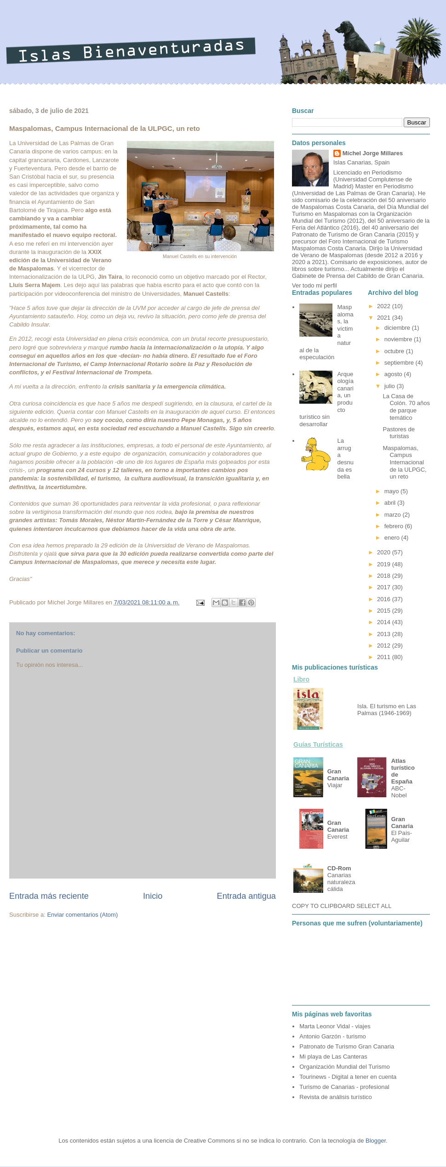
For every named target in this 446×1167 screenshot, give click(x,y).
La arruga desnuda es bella (345, 458)
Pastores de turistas (398, 433)
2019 (384, 564)
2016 (384, 599)
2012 (384, 645)
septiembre (400, 362)
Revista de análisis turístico (335, 1097)
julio (390, 386)
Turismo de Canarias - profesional (344, 1086)
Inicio (152, 896)
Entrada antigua (246, 896)
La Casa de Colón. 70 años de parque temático (406, 407)
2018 (384, 575)
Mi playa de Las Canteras (333, 1056)
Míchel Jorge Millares (373, 153)
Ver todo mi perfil (314, 285)
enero (392, 537)
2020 (384, 552)
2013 (384, 634)
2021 (384, 317)
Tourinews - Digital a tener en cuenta (347, 1076)
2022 (384, 306)
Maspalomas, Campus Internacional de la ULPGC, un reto (404, 462)
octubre (395, 351)
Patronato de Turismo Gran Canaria (346, 1046)
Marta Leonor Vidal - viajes (334, 1026)
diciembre (398, 327)
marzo (393, 514)
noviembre (399, 339)
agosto (394, 374)
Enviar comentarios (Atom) (82, 914)
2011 (384, 657)
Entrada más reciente (49, 896)
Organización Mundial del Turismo (344, 1066)
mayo (392, 491)
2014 (384, 622)
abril (390, 502)
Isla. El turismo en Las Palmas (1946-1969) (386, 709)
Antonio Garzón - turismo (332, 1036)
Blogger (376, 1140)
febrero (394, 526)
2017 (384, 587)
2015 (384, 610)
